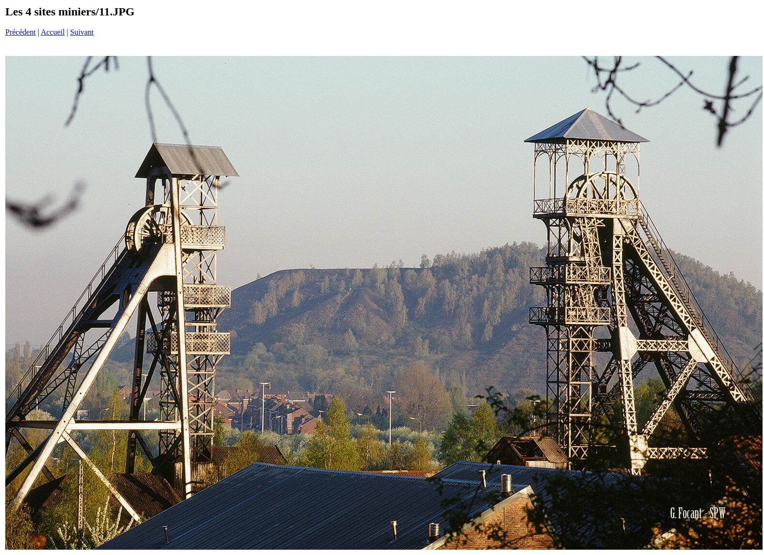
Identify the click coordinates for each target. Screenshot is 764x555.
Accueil (53, 32)
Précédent (20, 32)
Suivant (82, 32)
